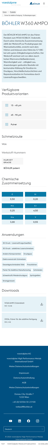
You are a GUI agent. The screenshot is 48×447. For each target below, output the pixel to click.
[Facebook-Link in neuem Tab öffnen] (28, 421)
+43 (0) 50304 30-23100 (24, 402)
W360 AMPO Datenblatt (14, 303)
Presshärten (32, 264)
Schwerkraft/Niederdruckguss (15, 275)
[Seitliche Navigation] (44, 3)
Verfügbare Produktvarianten (21, 444)
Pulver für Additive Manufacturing (17, 270)
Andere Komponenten (12, 254)
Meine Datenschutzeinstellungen (24, 366)
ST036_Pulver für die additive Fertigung (20, 319)
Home (5, 12)
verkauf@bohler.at (24, 406)
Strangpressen (9, 281)
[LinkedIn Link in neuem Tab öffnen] (19, 421)
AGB (24, 382)
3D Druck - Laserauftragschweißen (17, 243)
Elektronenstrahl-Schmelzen (14, 259)
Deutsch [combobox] (8, 429)
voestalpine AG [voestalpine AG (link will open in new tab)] (24, 353)
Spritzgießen (35, 275)
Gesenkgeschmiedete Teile (13, 264)
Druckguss (28, 254)
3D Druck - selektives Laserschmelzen (18, 248)
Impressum (24, 373)
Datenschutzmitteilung (24, 377)
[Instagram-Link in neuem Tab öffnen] (37, 421)
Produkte (13, 12)
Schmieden (37, 270)
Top (3, 444)
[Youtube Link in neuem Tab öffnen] (10, 421)
